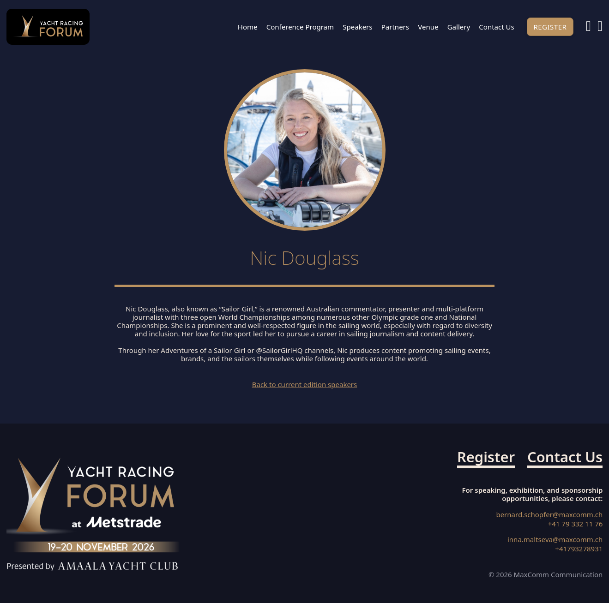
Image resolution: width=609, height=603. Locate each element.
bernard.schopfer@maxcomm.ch (549, 514)
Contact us (496, 27)
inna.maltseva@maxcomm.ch (555, 539)
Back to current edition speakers (304, 384)
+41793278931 (579, 548)
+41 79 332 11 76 (575, 523)
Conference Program (300, 27)
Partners (395, 27)
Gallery (458, 27)
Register (550, 26)
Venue (428, 27)
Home (248, 27)
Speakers (357, 27)
